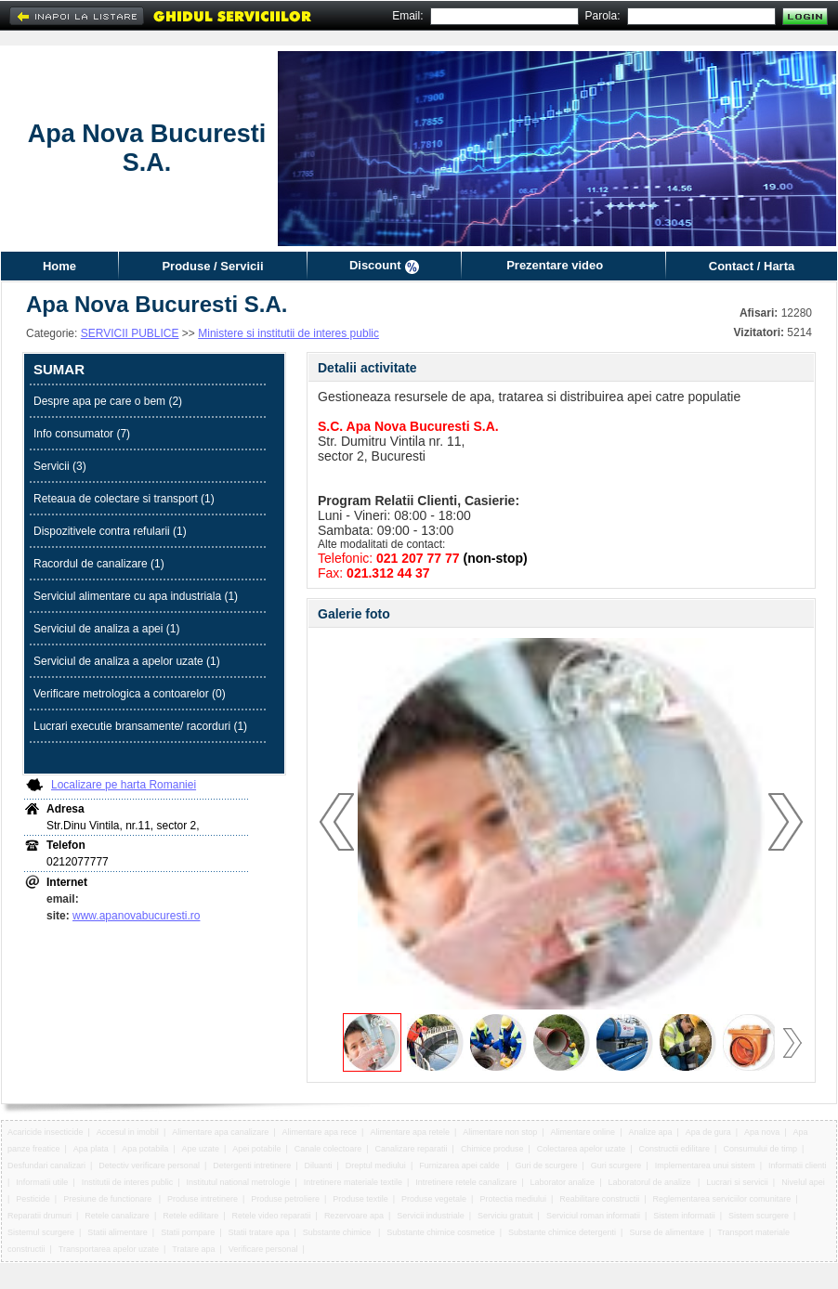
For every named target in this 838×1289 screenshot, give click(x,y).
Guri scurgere (616, 1165)
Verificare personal (263, 1249)
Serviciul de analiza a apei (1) (106, 628)
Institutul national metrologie (238, 1182)
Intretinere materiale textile (353, 1182)
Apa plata (91, 1148)
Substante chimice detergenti (562, 1232)
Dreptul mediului (376, 1165)
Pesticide (33, 1199)
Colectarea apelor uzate (581, 1148)
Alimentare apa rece (320, 1132)
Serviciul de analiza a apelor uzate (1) (126, 661)
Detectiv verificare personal (149, 1165)
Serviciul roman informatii (593, 1215)
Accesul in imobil (128, 1132)
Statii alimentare (117, 1232)
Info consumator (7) (81, 433)
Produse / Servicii (212, 266)
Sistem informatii (684, 1215)
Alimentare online (583, 1132)
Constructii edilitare (675, 1148)
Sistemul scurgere (40, 1232)
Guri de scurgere (547, 1165)
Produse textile (360, 1199)
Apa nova (761, 1132)
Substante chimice (338, 1232)
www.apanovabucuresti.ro (136, 915)
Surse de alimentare (666, 1232)
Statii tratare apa (258, 1232)
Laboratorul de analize (650, 1182)
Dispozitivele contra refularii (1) (110, 531)
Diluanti (319, 1165)
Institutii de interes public (128, 1182)
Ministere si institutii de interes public (288, 333)
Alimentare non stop (500, 1132)
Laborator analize (563, 1182)
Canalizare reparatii (411, 1148)
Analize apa (650, 1132)
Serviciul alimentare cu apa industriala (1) (135, 596)
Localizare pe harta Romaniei (123, 784)
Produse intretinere (202, 1199)
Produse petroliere (285, 1199)
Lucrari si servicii (737, 1182)
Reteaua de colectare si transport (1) (124, 498)
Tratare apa (193, 1249)
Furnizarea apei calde (460, 1165)
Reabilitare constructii (599, 1199)
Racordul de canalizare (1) (98, 563)
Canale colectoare (328, 1148)
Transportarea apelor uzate (109, 1249)
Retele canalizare (117, 1215)
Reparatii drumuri (39, 1215)
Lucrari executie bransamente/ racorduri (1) (140, 726)
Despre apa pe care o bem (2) (107, 401)
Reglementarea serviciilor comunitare (722, 1199)
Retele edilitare (190, 1215)
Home (59, 266)
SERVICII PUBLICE (130, 333)
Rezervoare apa (354, 1215)
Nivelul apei (803, 1182)
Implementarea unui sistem (705, 1165)
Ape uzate (201, 1148)
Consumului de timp (760, 1148)
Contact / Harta (751, 266)
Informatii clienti (797, 1165)
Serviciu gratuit (505, 1215)
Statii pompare (188, 1232)
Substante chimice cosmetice (440, 1232)
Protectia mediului (512, 1199)
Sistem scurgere (758, 1215)
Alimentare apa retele (410, 1132)
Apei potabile (256, 1148)
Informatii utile (42, 1182)
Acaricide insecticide (45, 1132)
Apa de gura (708, 1132)
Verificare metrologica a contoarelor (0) (129, 693)
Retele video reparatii (271, 1215)
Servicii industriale (431, 1215)
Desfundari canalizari (46, 1165)
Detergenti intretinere (252, 1165)
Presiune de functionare (108, 1199)
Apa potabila (145, 1148)
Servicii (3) (59, 466)
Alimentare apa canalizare (220, 1132)
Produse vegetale (433, 1199)
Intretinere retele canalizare (466, 1182)
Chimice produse (492, 1148)
